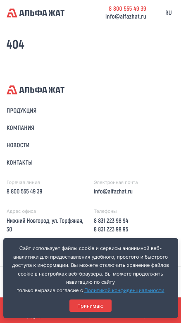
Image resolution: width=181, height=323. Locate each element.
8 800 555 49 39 (127, 8)
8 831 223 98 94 (111, 220)
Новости (18, 145)
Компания (20, 127)
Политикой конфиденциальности (124, 290)
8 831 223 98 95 (111, 229)
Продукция (22, 110)
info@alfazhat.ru (125, 16)
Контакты (20, 162)
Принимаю (90, 306)
